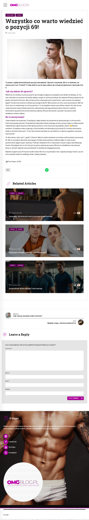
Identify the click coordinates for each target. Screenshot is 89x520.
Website (7, 387)
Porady (19, 15)
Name (7, 370)
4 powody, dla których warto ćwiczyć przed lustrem (30, 216)
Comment (8, 346)
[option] (44, 59)
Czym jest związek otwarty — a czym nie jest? (28, 252)
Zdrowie (20, 193)
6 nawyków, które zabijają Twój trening (25, 288)
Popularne (10, 15)
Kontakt (6, 512)
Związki (20, 229)
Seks (8, 170)
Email (7, 379)
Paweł (76, 213)
